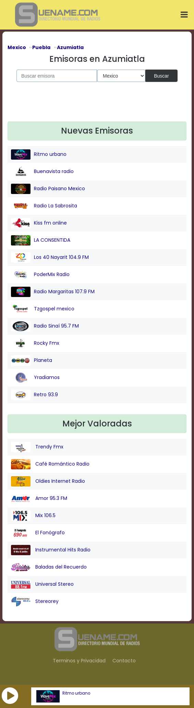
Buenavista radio (42, 172)
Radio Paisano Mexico (48, 189)
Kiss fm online (39, 223)
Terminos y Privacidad (79, 660)
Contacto (124, 660)
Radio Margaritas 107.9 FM (53, 292)
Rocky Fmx (35, 343)
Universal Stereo (42, 584)
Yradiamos (35, 378)
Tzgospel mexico (42, 309)
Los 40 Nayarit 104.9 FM (50, 257)
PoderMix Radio (40, 275)
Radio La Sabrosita (44, 206)
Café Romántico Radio (50, 464)
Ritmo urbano (76, 693)
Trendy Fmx (37, 447)
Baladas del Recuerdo (49, 567)
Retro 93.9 (34, 395)
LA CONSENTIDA (40, 240)
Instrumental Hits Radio (50, 550)
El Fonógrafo (38, 533)
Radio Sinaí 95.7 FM (45, 326)
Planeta (31, 360)
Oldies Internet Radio (48, 481)
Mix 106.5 (33, 516)
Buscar (161, 75)
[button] (10, 695)
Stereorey (35, 601)
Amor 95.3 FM (39, 498)
